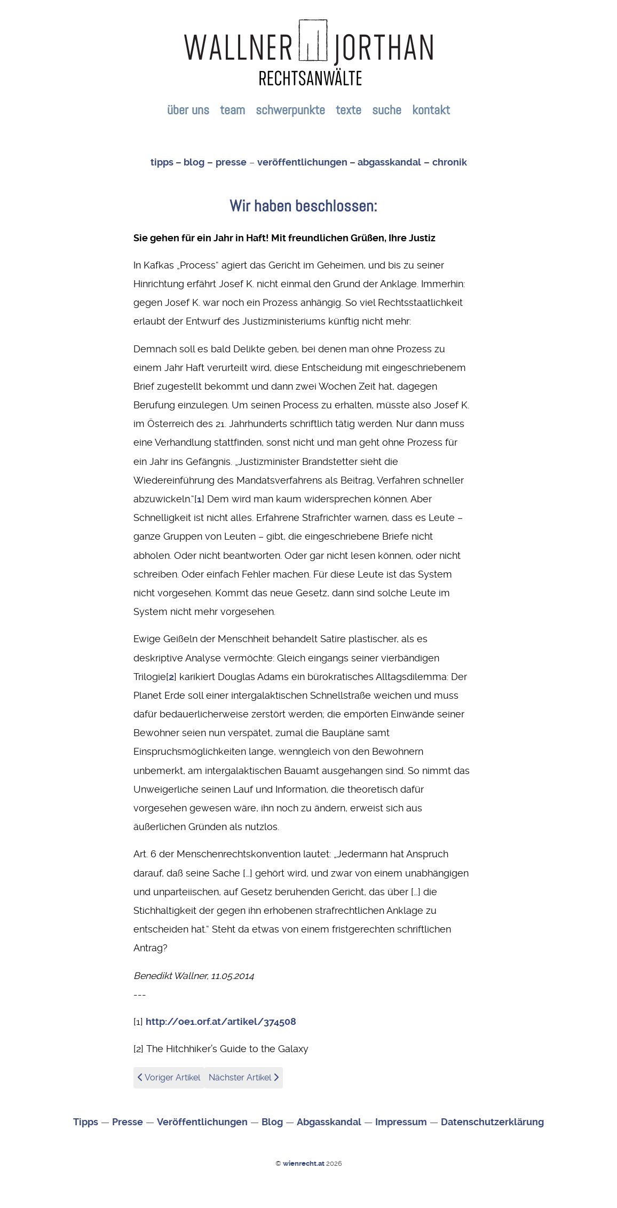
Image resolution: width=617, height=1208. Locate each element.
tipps (162, 162)
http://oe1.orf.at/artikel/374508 (221, 1021)
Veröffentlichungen (202, 1122)
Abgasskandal (329, 1122)
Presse (127, 1122)
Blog (272, 1122)
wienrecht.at (304, 1163)
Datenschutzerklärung (492, 1122)
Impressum (401, 1122)
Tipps (85, 1122)
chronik (449, 162)
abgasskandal (389, 162)
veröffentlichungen (302, 162)
